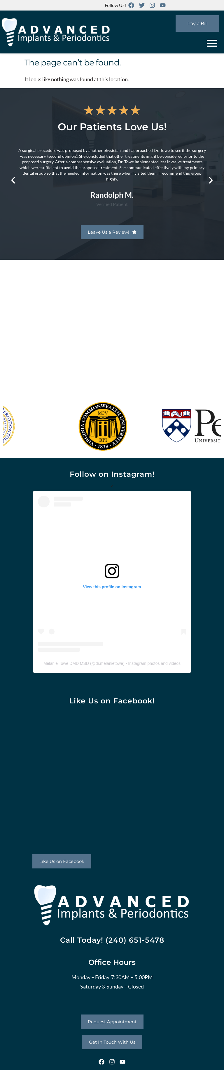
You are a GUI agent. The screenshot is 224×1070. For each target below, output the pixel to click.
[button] (13, 180)
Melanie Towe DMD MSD (66, 663)
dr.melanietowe (109, 663)
